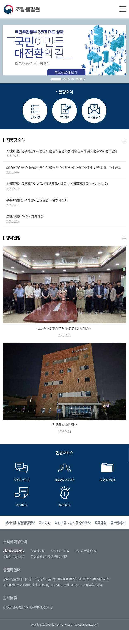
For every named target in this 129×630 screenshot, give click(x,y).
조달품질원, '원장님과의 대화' (25, 216)
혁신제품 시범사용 (73, 522)
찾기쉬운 (20, 522)
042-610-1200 (77, 579)
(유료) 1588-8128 (52, 585)
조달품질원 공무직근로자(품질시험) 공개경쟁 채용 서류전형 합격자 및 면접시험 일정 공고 (63, 167)
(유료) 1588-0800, (58, 579)
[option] (20, 522)
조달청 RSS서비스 (14, 556)
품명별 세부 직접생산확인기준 (49, 556)
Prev (80, 79)
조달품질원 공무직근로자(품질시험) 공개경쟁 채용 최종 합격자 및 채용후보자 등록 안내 (62, 150)
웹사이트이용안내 (86, 551)
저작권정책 (37, 551)
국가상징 (44, 522)
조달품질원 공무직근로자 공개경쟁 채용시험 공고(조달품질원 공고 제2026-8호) (57, 183)
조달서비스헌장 (59, 551)
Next (84, 79)
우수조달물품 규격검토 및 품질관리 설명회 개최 (36, 199)
